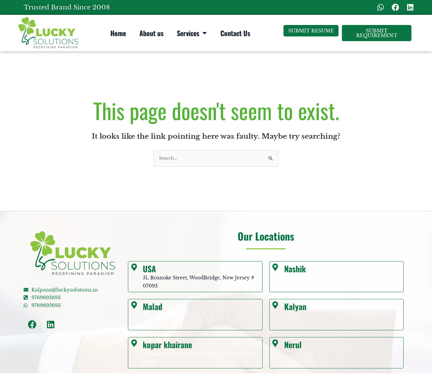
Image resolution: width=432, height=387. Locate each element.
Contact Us (235, 33)
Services (192, 33)
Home (118, 33)
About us (151, 33)
